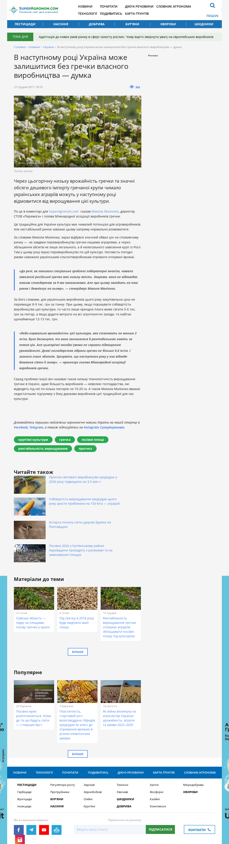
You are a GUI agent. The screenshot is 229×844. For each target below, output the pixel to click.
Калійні (155, 762)
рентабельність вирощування (43, 448)
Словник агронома (183, 6)
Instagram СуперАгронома (104, 427)
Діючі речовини (147, 6)
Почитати (115, 6)
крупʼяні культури (33, 439)
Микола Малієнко (105, 211)
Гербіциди (24, 755)
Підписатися (160, 792)
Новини (90, 6)
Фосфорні (156, 755)
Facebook (21, 427)
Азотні (154, 747)
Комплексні (158, 769)
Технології (92, 13)
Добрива (97, 24)
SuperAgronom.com (64, 211)
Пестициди (25, 24)
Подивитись (117, 13)
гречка (64, 439)
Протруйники (59, 755)
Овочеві (122, 755)
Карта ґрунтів (145, 13)
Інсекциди (24, 769)
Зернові (89, 747)
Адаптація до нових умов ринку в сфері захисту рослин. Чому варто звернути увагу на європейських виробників (127, 37)
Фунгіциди (24, 762)
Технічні (122, 747)
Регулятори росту (62, 747)
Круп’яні (89, 769)
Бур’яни (132, 24)
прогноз (85, 448)
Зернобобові (93, 755)
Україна (48, 47)
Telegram (36, 427)
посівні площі (93, 439)
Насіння (60, 24)
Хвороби (168, 24)
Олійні (88, 762)
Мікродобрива (193, 747)
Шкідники (204, 24)
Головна (19, 47)
